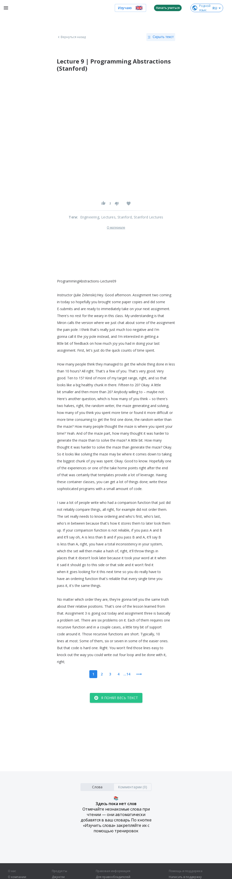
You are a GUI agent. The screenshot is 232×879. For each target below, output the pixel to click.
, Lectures (107, 217)
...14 (126, 674)
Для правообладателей (113, 877)
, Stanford (124, 217)
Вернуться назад (71, 37)
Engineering (89, 217)
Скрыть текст (161, 37)
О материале (116, 227)
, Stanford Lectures (147, 217)
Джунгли (58, 877)
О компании (17, 877)
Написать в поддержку (185, 877)
